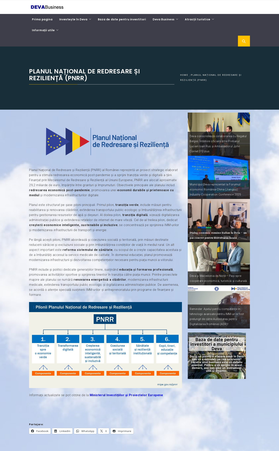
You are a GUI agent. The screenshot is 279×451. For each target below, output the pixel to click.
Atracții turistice (197, 19)
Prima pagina (42, 19)
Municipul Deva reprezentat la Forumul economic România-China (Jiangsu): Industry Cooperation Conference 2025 (215, 189)
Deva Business (164, 19)
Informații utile (43, 30)
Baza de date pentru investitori (122, 19)
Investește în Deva (73, 19)
